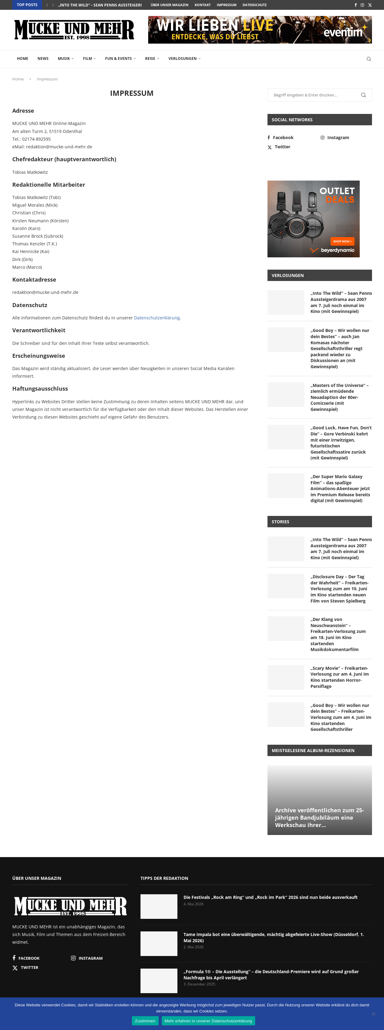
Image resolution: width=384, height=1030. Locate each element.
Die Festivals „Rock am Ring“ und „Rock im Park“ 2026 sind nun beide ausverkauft (271, 897)
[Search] (369, 59)
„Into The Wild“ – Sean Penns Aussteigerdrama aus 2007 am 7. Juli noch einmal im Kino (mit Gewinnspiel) (341, 302)
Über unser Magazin (169, 4)
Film (87, 58)
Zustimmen (145, 1021)
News (43, 58)
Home (22, 58)
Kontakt (203, 4)
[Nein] (373, 1014)
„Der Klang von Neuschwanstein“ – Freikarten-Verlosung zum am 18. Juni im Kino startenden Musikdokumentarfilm (338, 634)
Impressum (226, 4)
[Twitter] (370, 5)
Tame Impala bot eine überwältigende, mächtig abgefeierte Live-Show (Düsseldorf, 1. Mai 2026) (274, 937)
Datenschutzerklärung (157, 318)
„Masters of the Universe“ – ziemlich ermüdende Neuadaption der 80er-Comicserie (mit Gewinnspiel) (340, 397)
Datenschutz (255, 4)
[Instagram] (362, 5)
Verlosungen (182, 58)
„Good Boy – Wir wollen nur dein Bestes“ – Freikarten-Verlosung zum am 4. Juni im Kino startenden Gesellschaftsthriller (341, 717)
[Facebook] (355, 5)
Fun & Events (118, 58)
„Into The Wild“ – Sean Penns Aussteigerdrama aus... (111, 5)
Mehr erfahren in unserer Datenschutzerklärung (208, 1021)
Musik (64, 58)
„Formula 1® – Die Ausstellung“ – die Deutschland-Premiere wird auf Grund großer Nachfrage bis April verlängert (271, 975)
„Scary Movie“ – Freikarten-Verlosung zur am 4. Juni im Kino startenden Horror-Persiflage (340, 677)
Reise (150, 58)
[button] (47, 5)
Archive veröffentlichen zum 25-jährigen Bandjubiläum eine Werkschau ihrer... (319, 817)
